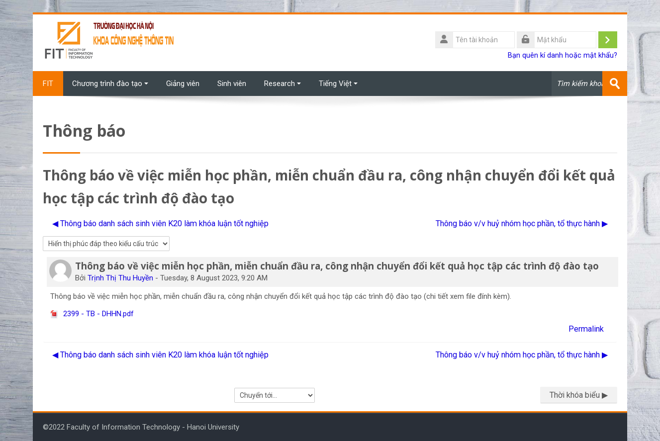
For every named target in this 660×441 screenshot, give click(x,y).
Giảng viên (182, 83)
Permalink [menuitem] (586, 329)
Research (282, 83)
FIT (48, 83)
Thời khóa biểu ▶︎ (579, 395)
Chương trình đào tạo (110, 83)
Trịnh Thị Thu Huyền (120, 277)
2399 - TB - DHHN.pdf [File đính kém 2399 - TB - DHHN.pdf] (92, 313)
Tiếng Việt (338, 83)
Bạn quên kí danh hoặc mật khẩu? (562, 55)
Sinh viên (231, 83)
